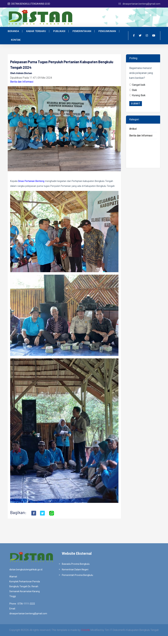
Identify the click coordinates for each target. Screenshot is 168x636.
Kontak (16, 39)
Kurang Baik (139, 95)
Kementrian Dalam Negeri (75, 569)
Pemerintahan (82, 31)
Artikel (133, 128)
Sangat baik (138, 84)
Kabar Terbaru (36, 31)
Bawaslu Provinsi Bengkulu (76, 564)
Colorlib (85, 630)
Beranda (13, 31)
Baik (134, 90)
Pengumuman (107, 31)
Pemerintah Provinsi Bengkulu (77, 575)
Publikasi (59, 31)
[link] (31, 181)
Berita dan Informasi (21, 81)
